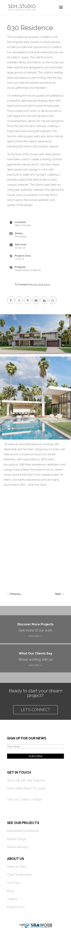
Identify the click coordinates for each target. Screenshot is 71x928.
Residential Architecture (23, 831)
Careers (12, 899)
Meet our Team (17, 866)
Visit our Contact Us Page (24, 799)
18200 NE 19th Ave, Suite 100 (26, 780)
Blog (10, 891)
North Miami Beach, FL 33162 (26, 788)
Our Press (13, 882)
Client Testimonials (19, 874)
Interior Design (16, 839)
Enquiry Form (16, 907)
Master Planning (17, 847)
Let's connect (35, 709)
